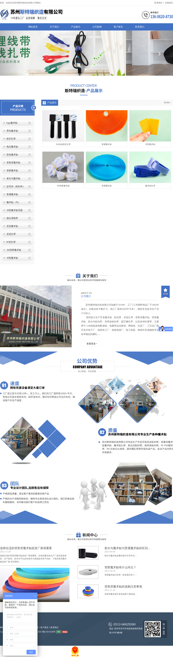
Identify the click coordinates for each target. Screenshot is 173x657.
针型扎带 (9, 241)
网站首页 (33, 27)
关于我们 (54, 27)
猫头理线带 (10, 218)
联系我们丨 (159, 3)
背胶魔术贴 (10, 170)
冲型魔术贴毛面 (13, 210)
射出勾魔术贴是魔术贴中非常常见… (121, 556)
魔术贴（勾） (11, 202)
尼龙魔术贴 (10, 225)
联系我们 (139, 27)
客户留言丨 (45, 627)
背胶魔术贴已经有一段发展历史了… (121, 575)
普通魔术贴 (10, 194)
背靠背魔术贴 (11, 162)
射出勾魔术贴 (11, 178)
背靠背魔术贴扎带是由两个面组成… (121, 594)
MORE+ (167, 103)
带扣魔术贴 (10, 130)
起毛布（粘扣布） (14, 186)
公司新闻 (97, 27)
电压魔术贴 (10, 146)
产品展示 (75, 27)
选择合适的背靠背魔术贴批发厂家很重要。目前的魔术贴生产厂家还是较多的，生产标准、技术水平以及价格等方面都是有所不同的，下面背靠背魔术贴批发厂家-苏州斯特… (33, 559)
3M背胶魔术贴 (12, 249)
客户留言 (118, 27)
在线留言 (169, 3)
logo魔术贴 (10, 122)
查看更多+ (91, 343)
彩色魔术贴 (10, 154)
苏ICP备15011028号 (46, 632)
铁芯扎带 (9, 138)
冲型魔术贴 (10, 257)
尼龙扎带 (9, 233)
